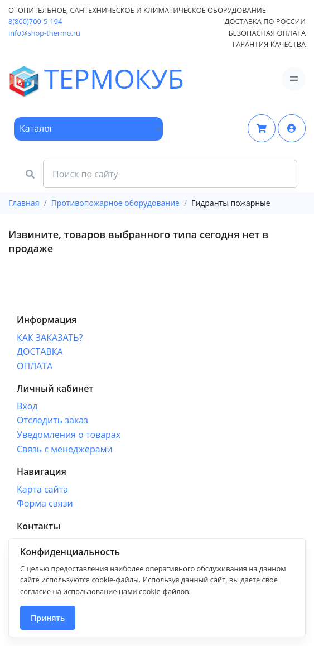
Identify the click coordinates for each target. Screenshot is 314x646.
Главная (24, 202)
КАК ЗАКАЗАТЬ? (50, 337)
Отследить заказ (52, 420)
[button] (292, 128)
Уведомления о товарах (68, 434)
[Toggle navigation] (294, 79)
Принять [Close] (48, 618)
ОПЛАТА (34, 366)
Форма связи (45, 503)
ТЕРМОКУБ (39, 79)
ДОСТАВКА (40, 351)
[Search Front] (170, 174)
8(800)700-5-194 (35, 21)
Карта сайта (42, 489)
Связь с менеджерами (65, 449)
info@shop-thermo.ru (44, 33)
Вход (27, 406)
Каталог (37, 128)
